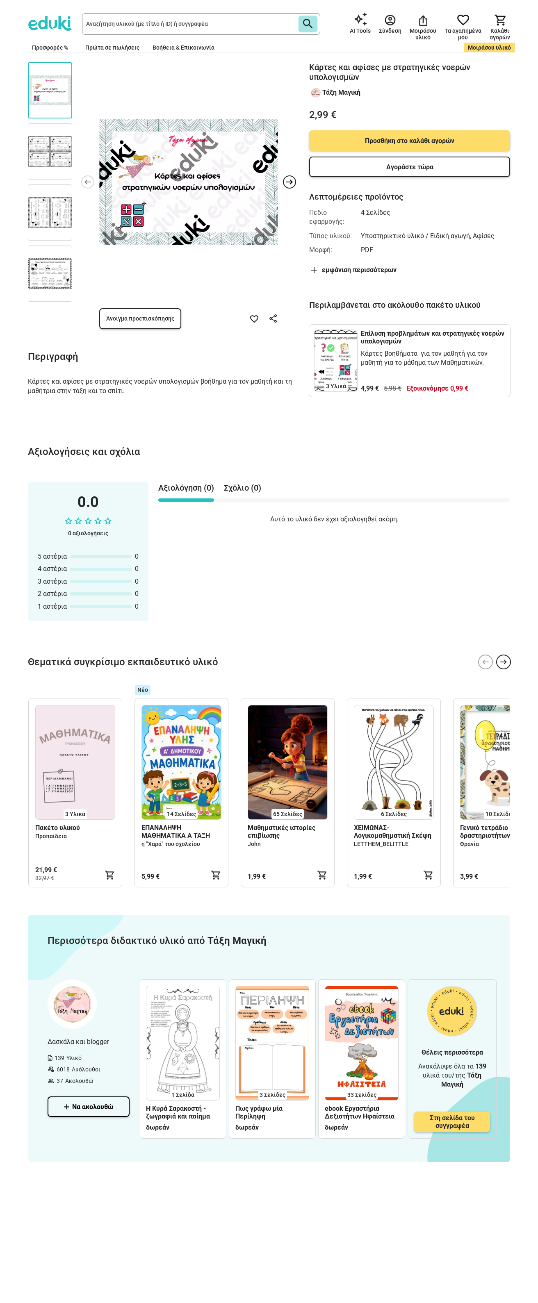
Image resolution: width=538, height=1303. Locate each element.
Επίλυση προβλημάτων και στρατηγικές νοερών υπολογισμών (432, 337)
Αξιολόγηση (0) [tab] (186, 488)
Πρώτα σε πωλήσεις (112, 47)
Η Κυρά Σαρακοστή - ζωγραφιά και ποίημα (178, 1112)
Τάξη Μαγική (341, 92)
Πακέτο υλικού (57, 828)
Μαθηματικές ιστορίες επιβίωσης (281, 831)
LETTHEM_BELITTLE (381, 844)
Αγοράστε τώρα (409, 167)
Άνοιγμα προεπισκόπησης (140, 318)
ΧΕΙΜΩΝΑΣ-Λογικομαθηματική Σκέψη (392, 831)
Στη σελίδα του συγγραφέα (452, 1122)
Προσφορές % (50, 47)
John (254, 844)
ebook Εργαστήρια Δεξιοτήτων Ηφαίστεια (359, 1112)
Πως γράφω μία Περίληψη (259, 1112)
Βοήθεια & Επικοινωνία (183, 47)
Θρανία (469, 844)
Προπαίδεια (51, 836)
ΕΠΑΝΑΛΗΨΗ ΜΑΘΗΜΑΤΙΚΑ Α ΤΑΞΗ (175, 831)
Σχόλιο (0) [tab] (242, 488)
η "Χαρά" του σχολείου (170, 844)
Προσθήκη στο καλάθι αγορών (409, 141)
